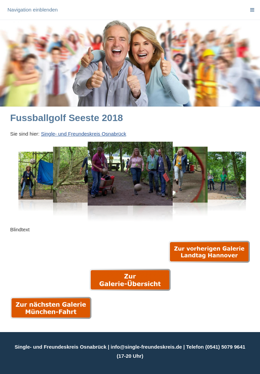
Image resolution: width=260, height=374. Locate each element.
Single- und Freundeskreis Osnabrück (83, 134)
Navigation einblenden (32, 10)
